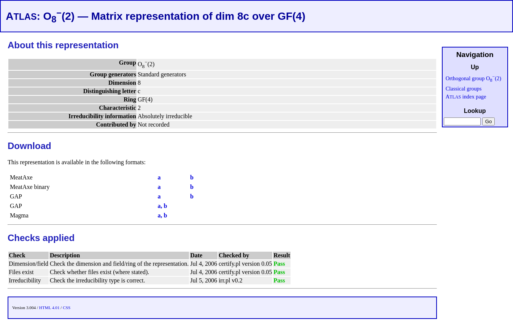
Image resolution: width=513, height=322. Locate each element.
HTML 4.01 (49, 307)
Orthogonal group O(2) (473, 78)
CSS (66, 307)
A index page (466, 97)
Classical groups (464, 89)
